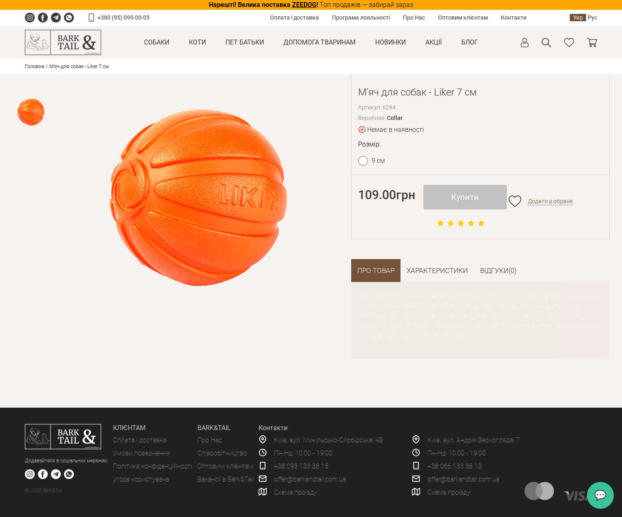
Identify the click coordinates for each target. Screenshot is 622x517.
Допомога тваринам (319, 42)
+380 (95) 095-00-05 (123, 17)
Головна (34, 66)
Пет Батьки (245, 42)
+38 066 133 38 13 (454, 466)
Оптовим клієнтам (463, 17)
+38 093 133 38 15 (301, 466)
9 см (378, 160)
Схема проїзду (295, 492)
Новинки (390, 42)
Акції (433, 42)
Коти (197, 42)
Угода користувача (141, 479)
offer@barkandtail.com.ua (310, 479)
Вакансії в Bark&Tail (225, 479)
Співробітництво (222, 453)
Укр (578, 17)
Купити (465, 197)
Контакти (514, 17)
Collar (395, 118)
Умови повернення (141, 453)
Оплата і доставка (294, 17)
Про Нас (414, 17)
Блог (469, 42)
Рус (592, 17)
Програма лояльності (361, 17)
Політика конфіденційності (152, 466)
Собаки (156, 42)
